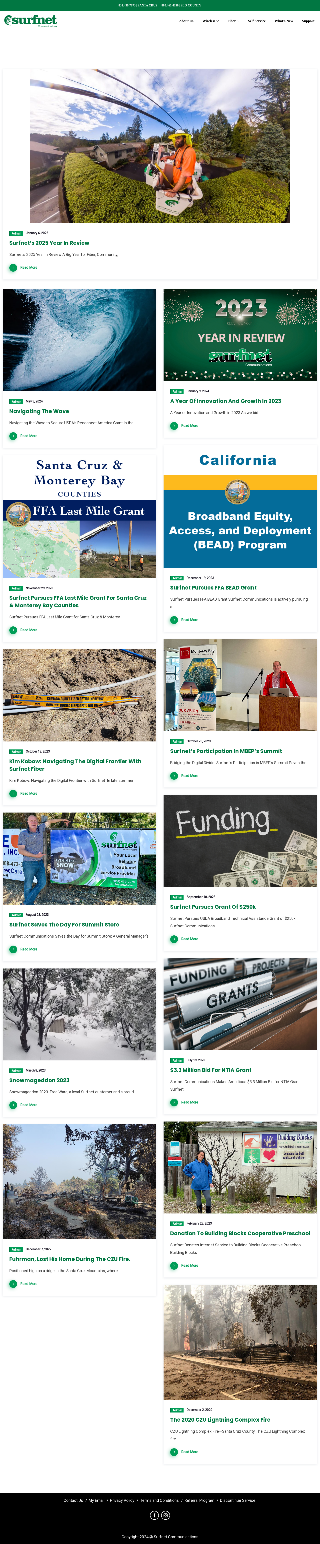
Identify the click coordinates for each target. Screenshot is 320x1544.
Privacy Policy (122, 1500)
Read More (28, 267)
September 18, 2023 (201, 897)
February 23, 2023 (199, 1223)
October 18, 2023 (38, 751)
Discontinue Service (237, 1500)
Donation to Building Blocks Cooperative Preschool (240, 1233)
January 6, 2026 (37, 233)
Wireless (208, 21)
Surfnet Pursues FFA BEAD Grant (213, 587)
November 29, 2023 (39, 588)
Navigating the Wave (39, 411)
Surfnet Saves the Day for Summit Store (64, 924)
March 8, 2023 (36, 1070)
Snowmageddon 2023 (39, 1080)
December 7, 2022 (38, 1249)
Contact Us (73, 1500)
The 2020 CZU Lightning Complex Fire (220, 1419)
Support (308, 21)
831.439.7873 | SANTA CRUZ (139, 5)
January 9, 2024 (198, 391)
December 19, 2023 (200, 578)
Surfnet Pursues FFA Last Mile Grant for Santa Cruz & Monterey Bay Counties (78, 601)
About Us (186, 21)
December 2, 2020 (199, 1410)
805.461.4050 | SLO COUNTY (181, 5)
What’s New (284, 21)
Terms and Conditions (159, 1500)
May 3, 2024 (34, 401)
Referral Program (199, 1500)
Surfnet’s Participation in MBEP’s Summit (226, 751)
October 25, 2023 (199, 741)
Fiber (232, 21)
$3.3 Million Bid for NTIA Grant (211, 1070)
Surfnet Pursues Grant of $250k (213, 906)
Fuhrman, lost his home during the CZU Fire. (69, 1259)
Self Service (257, 21)
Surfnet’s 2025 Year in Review (49, 243)
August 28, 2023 (37, 914)
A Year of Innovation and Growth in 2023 (225, 401)
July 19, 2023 (196, 1060)
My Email (96, 1500)
